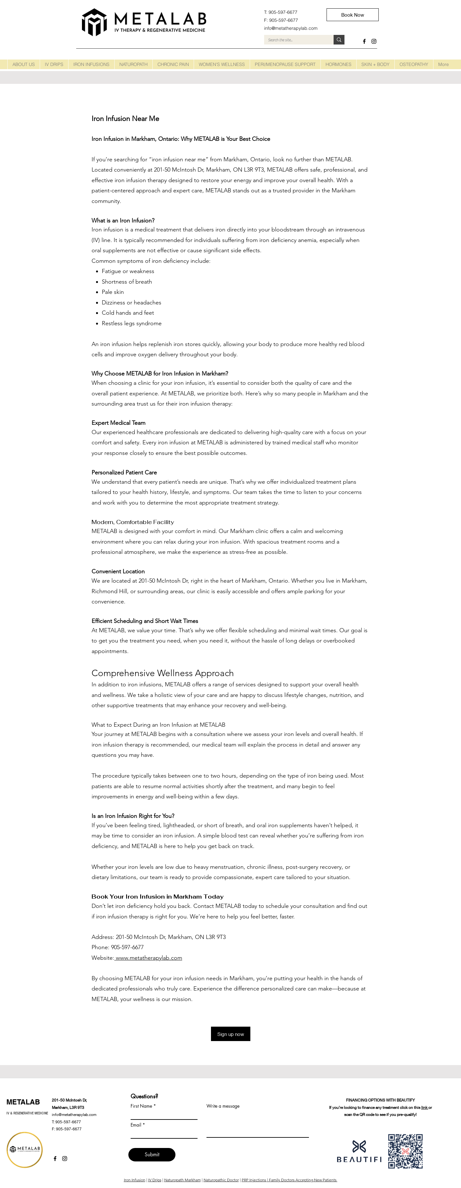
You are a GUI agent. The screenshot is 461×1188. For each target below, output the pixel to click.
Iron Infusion (134, 1179)
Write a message (222, 1106)
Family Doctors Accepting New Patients (303, 1179)
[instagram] (374, 41)
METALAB (23, 1102)
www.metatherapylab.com (148, 957)
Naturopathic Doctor (221, 1179)
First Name (141, 1106)
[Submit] (151, 1154)
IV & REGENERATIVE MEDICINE (27, 1113)
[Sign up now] (230, 1034)
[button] (54, 64)
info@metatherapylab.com (74, 1114)
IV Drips (154, 1179)
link (424, 1107)
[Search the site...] (294, 40)
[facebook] (364, 41)
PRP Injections (254, 1179)
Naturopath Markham (182, 1179)
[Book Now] (353, 14)
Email (136, 1125)
